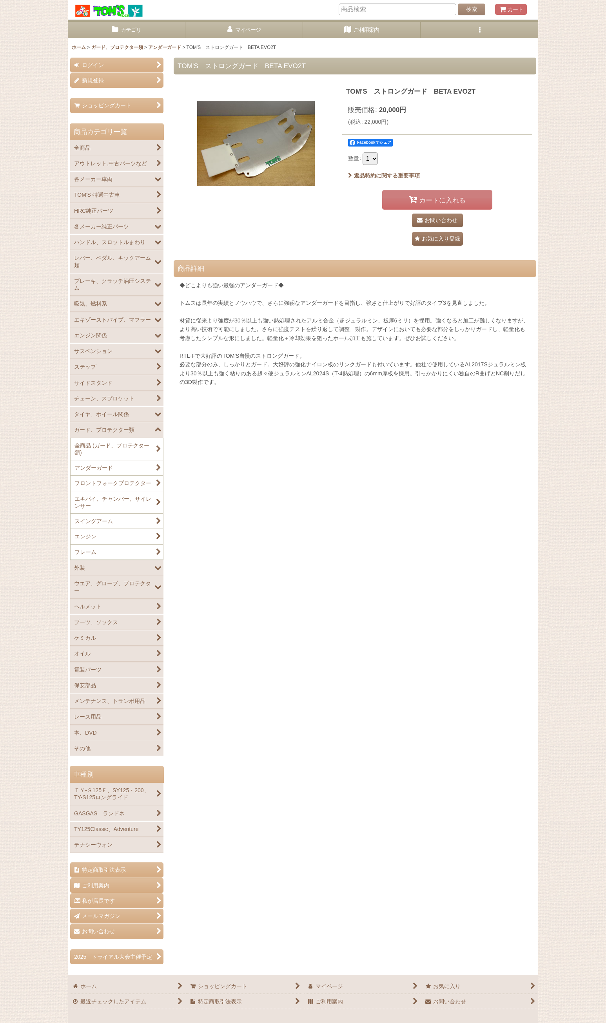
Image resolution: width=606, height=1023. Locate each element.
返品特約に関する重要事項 (384, 175)
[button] (479, 30)
